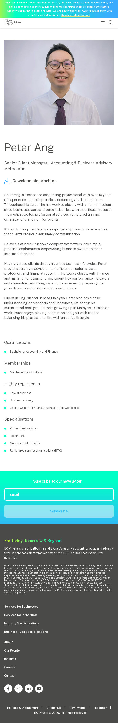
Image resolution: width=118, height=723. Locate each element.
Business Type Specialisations (26, 631)
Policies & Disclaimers (23, 707)
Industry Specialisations (21, 623)
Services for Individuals (21, 615)
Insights (10, 659)
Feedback (100, 707)
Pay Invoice (77, 707)
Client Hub (54, 707)
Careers (9, 667)
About (8, 642)
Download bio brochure (30, 181)
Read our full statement (75, 15)
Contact (10, 675)
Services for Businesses (21, 606)
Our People (12, 650)
